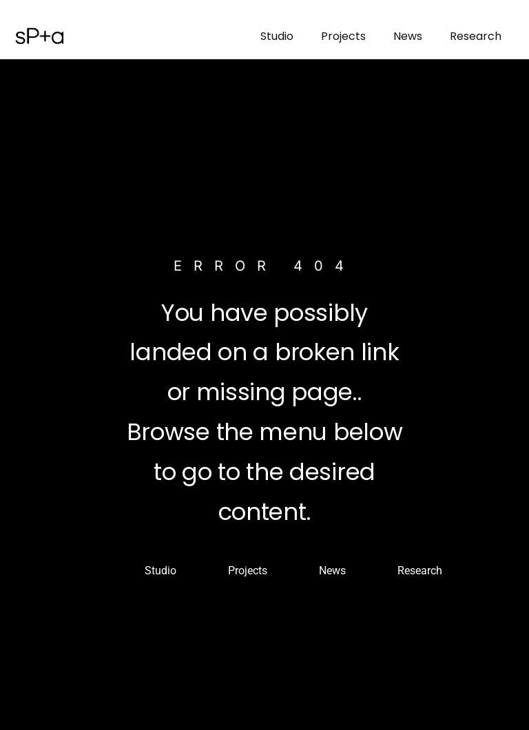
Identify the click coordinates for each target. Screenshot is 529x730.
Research (475, 36)
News (407, 36)
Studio (276, 36)
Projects (343, 36)
